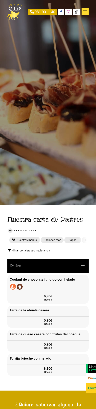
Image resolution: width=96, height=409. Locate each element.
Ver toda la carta (23, 230)
